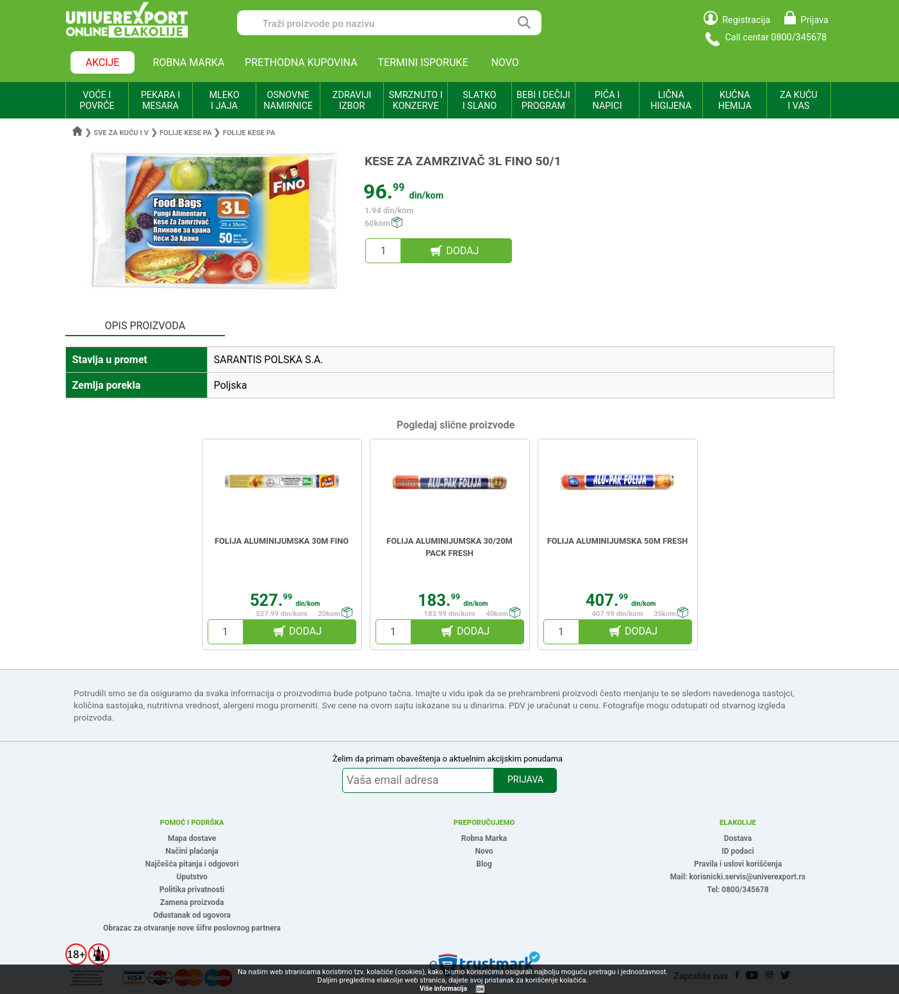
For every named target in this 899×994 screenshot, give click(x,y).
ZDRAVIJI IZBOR (352, 100)
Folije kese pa (186, 133)
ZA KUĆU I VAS (799, 100)
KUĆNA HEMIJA (735, 100)
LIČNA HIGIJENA (670, 100)
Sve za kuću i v (121, 133)
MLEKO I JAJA (224, 100)
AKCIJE (103, 62)
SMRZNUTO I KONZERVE (416, 100)
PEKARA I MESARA (160, 100)
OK (480, 989)
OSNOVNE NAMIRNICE (288, 100)
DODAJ (462, 251)
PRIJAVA (525, 779)
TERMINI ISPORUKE (423, 62)
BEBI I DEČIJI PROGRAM (543, 100)
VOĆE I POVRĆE (96, 100)
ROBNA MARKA (188, 62)
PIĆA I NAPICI (607, 100)
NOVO (504, 62)
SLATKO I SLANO (480, 100)
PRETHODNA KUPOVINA (301, 62)
